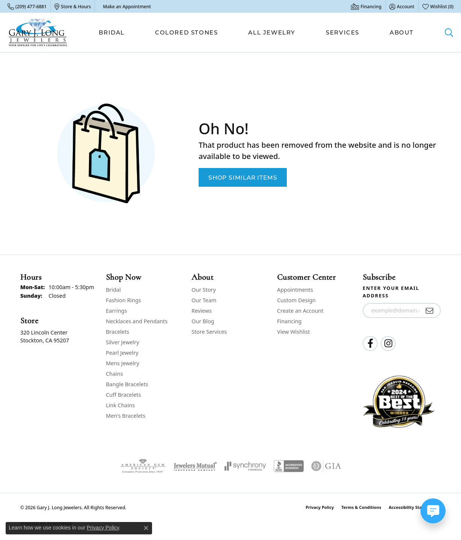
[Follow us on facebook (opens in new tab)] (370, 343)
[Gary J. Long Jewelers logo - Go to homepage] (38, 32)
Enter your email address (391, 292)
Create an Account (300, 310)
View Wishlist (293, 331)
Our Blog (202, 321)
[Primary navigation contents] (256, 32)
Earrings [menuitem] (116, 310)
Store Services (209, 331)
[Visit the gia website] (326, 466)
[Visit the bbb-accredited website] (289, 466)
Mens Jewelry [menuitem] (122, 363)
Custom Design (296, 300)
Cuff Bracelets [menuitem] (123, 394)
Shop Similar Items (242, 177)
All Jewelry (271, 32)
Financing (289, 321)
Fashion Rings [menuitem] (123, 300)
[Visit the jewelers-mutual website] (195, 466)
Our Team (203, 300)
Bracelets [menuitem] (117, 331)
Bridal (112, 32)
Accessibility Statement (413, 507)
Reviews (201, 310)
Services (342, 32)
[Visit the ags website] (143, 466)
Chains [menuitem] (114, 373)
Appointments (295, 289)
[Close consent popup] (146, 528)
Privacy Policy (320, 507)
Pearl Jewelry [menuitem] (122, 352)
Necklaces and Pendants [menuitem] (136, 321)
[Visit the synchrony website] (245, 466)
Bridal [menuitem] (113, 289)
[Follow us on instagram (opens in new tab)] (388, 343)
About (402, 32)
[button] (401, 6)
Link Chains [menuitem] (120, 405)
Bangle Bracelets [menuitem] (127, 384)
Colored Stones (186, 32)
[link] (27, 6)
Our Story (203, 289)
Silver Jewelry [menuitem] (122, 342)
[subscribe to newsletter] (429, 310)
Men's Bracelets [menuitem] (125, 415)
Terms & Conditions (361, 507)
